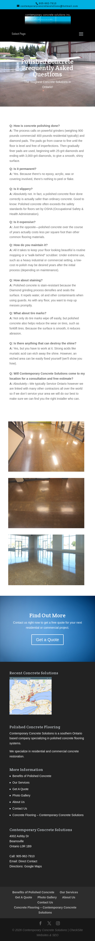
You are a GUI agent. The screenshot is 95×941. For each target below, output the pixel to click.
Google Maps (33, 866)
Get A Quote (20, 789)
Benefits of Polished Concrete (31, 776)
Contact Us (19, 808)
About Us (18, 802)
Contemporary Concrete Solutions (45, 930)
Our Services (20, 782)
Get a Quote (47, 639)
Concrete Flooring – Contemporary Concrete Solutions (48, 815)
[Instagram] (58, 923)
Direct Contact (28, 861)
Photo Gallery (21, 795)
